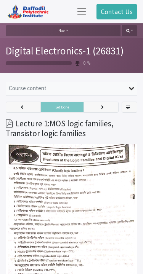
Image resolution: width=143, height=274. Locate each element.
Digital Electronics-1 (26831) (65, 50)
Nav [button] (61, 30)
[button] (129, 30)
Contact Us (117, 11)
